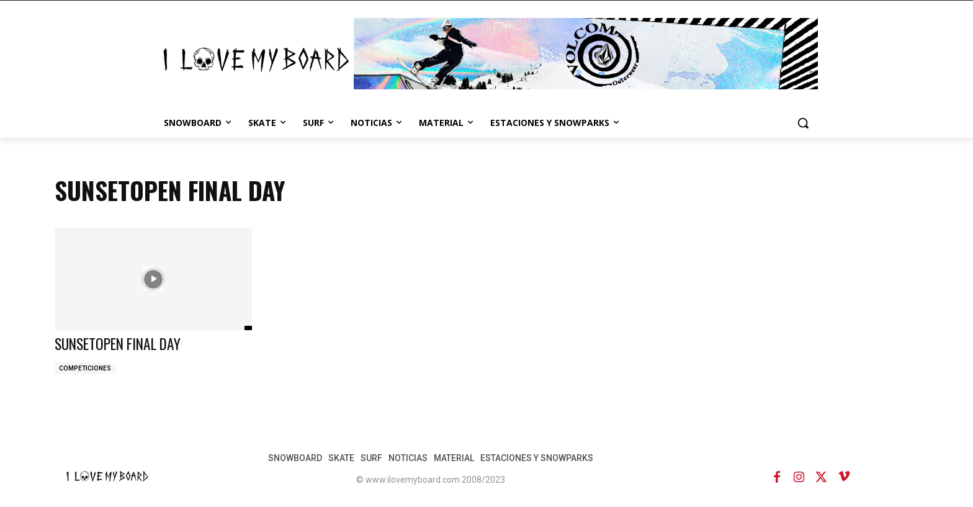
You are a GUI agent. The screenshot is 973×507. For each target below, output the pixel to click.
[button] (803, 123)
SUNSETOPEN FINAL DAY (122, 343)
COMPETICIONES (85, 368)
